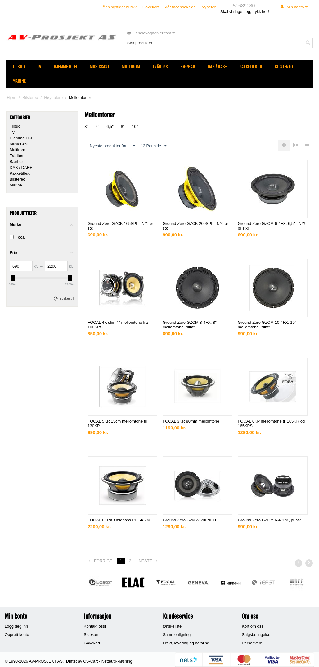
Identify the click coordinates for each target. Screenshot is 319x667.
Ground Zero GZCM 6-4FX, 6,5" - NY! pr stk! (271, 225)
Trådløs (160, 67)
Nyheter (208, 7)
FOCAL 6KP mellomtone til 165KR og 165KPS (271, 423)
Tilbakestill (66, 298)
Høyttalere (53, 97)
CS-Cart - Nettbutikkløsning (107, 661)
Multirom (131, 67)
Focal (17, 237)
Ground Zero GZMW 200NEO (189, 520)
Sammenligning (177, 634)
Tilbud (18, 67)
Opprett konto (17, 634)
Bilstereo (284, 67)
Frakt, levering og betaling (186, 643)
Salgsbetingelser (257, 634)
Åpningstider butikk (120, 7)
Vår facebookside (179, 7)
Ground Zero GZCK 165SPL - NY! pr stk (120, 225)
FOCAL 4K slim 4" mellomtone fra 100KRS (118, 324)
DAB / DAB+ (217, 67)
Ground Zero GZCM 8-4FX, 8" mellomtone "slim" (190, 324)
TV (39, 67)
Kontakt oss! (95, 626)
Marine (19, 81)
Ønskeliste (172, 626)
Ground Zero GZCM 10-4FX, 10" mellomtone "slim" (267, 324)
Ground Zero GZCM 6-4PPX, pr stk (269, 520)
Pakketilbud (250, 67)
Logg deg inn (16, 626)
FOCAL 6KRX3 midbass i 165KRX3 (119, 520)
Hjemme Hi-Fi (65, 67)
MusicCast (99, 67)
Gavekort (150, 7)
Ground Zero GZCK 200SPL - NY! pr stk (195, 225)
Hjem (11, 97)
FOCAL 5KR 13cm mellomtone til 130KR (117, 423)
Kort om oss (252, 626)
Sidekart (91, 634)
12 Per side (154, 146)
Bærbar (187, 67)
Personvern (252, 643)
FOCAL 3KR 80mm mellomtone (191, 421)
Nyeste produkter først (112, 146)
